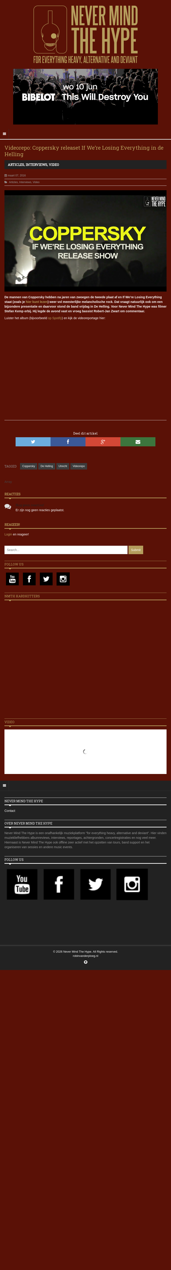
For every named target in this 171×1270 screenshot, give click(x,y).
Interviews (36, 164)
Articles (16, 164)
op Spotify (55, 318)
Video (54, 164)
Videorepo (79, 466)
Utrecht (63, 466)
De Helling (47, 466)
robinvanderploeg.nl (85, 956)
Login (8, 534)
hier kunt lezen (37, 302)
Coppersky (28, 466)
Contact (9, 811)
